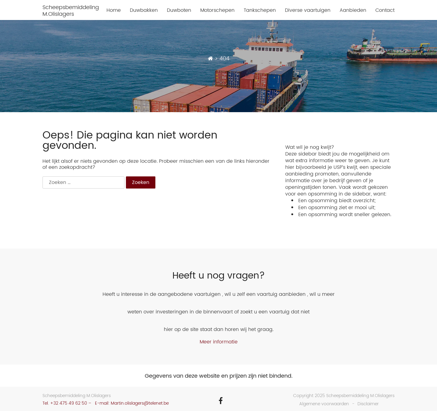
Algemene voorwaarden (324, 403)
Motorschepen (217, 10)
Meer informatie (219, 342)
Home (114, 10)
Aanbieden (353, 10)
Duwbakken (144, 10)
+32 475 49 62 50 (68, 403)
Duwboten (179, 10)
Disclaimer (368, 403)
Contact (385, 10)
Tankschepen (260, 10)
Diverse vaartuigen (307, 10)
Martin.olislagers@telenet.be (140, 403)
